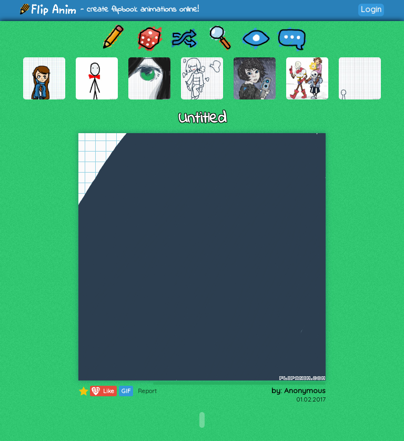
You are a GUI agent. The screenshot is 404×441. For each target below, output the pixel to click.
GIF (126, 391)
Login (371, 9)
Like (102, 391)
